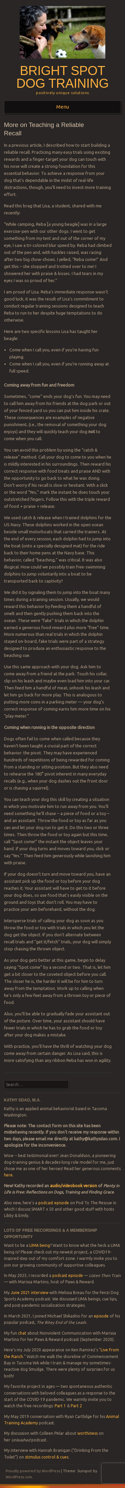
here (8, 1175)
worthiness (87, 1433)
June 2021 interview (29, 1292)
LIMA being (39, 1245)
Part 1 (60, 1406)
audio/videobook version (74, 1185)
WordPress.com (19, 1477)
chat (22, 1333)
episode (101, 1316)
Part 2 (76, 1406)
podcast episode (53, 1203)
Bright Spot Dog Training (62, 77)
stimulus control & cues (46, 1457)
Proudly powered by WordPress (33, 1471)
